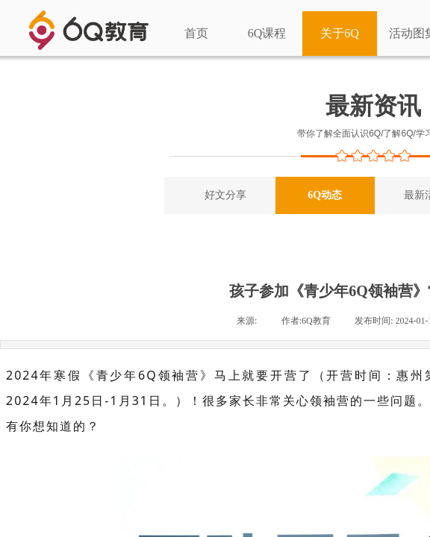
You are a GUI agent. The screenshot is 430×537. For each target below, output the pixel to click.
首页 (196, 33)
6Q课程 (267, 33)
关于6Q (339, 33)
